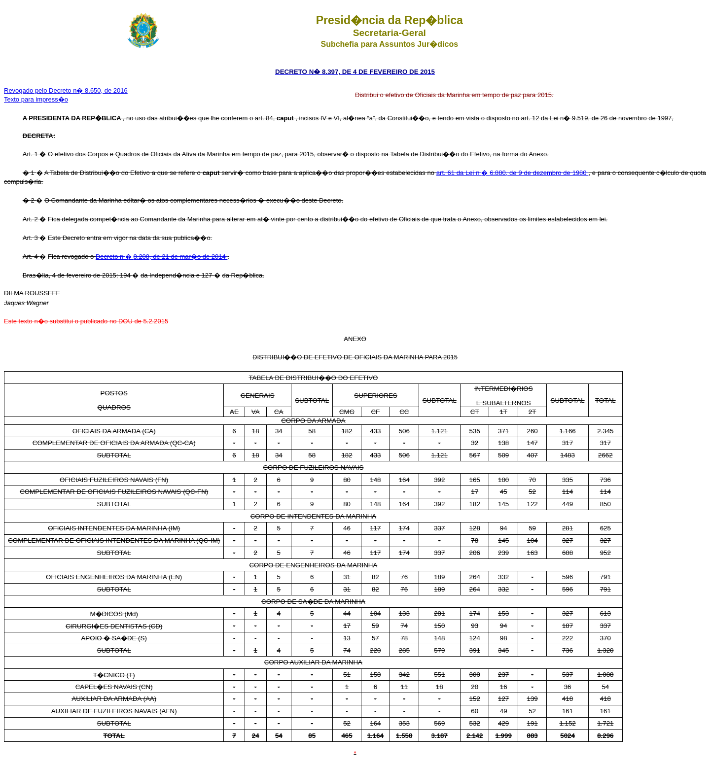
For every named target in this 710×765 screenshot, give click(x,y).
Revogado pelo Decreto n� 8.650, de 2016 (66, 90)
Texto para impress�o (36, 99)
